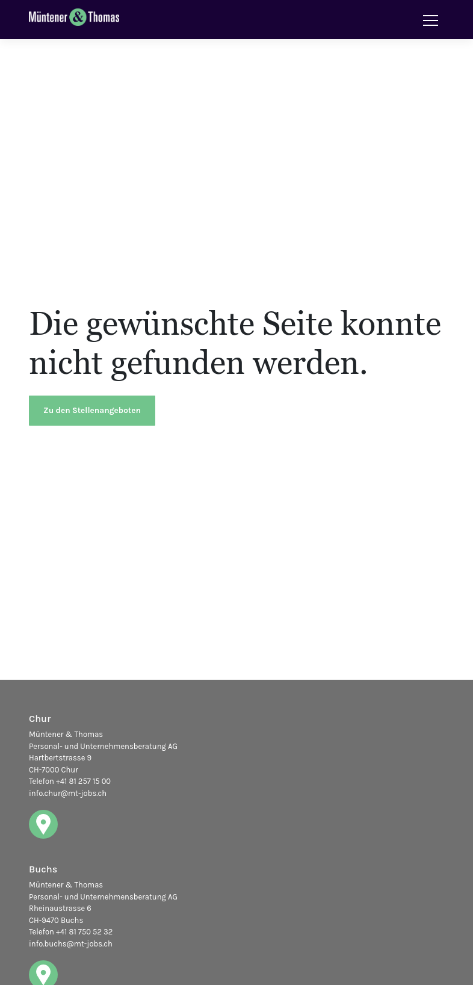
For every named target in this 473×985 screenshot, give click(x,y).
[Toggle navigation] (430, 19)
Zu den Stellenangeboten (92, 410)
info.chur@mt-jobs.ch (68, 793)
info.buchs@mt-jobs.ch (71, 943)
